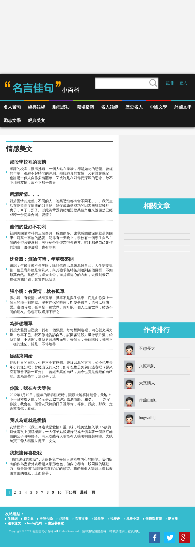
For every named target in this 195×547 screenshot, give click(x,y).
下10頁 (70, 492)
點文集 (173, 519)
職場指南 (85, 107)
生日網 (13, 519)
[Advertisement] (97, 36)
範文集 (29, 519)
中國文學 (158, 107)
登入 (183, 83)
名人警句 (12, 107)
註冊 (170, 83)
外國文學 (182, 107)
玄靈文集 (81, 519)
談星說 (99, 519)
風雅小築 (132, 519)
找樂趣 (115, 519)
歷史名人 (134, 107)
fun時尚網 (34, 523)
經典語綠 (36, 107)
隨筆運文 (14, 523)
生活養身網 (56, 523)
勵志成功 (61, 107)
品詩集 (64, 519)
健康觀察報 (153, 519)
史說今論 (46, 519)
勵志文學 (12, 120)
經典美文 (36, 120)
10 (59, 492)
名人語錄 (109, 107)
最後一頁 (87, 492)
